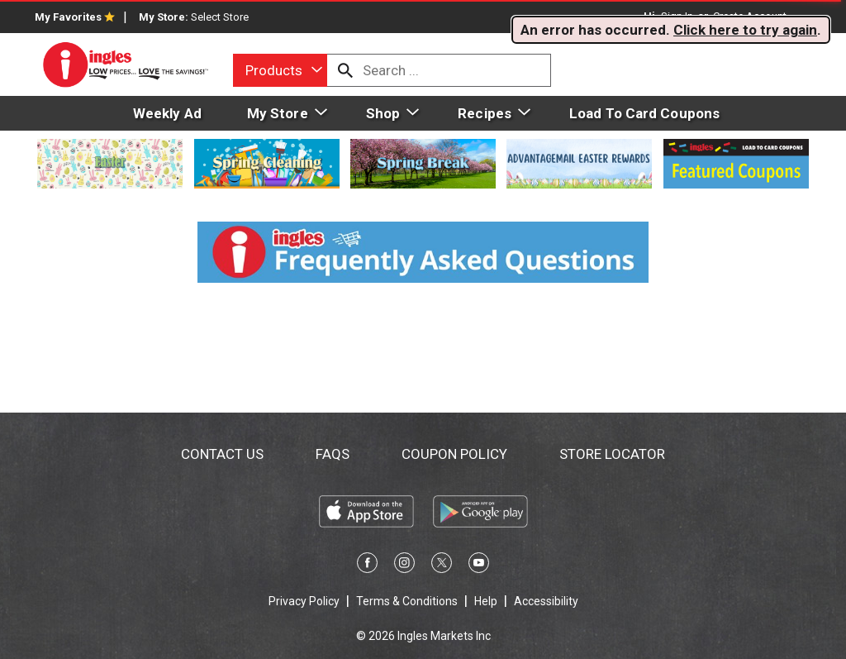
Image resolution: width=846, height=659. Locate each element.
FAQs (332, 454)
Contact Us (222, 454)
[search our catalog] (345, 70)
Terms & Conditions (407, 601)
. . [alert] (670, 29)
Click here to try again (745, 29)
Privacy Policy (304, 601)
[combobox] (280, 70)
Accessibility (546, 601)
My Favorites (75, 17)
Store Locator (612, 454)
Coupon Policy (454, 454)
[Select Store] (221, 17)
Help (485, 601)
